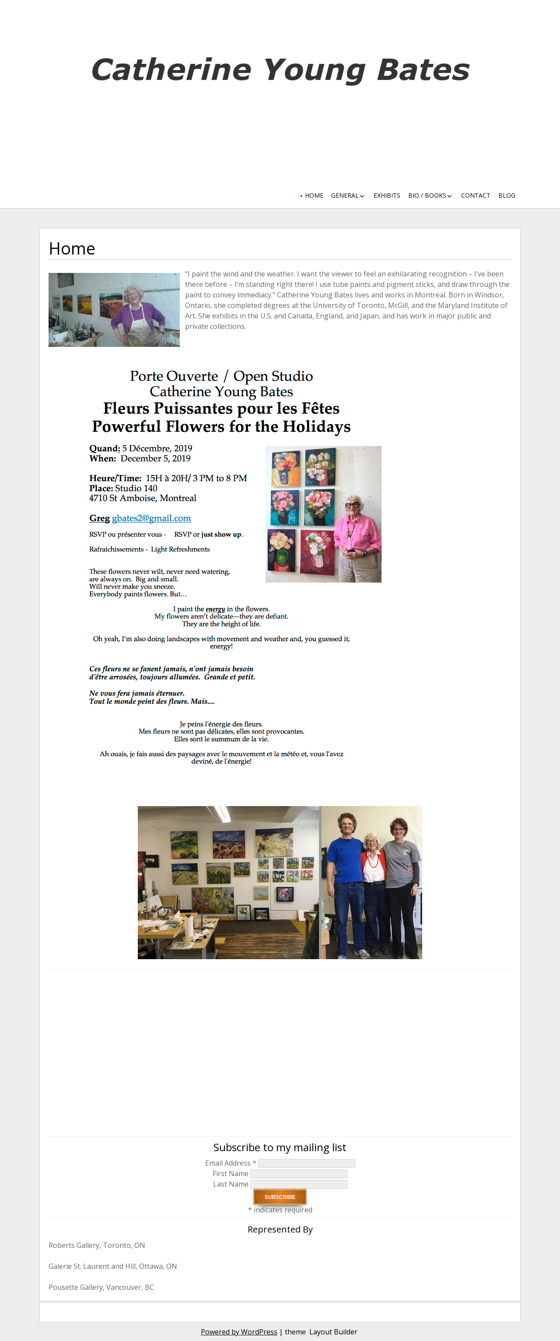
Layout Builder (333, 1332)
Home (314, 195)
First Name (231, 1173)
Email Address (230, 1163)
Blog (506, 195)
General (345, 195)
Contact (475, 195)
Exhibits (387, 195)
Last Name (231, 1184)
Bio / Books (427, 195)
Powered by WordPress (239, 1332)
